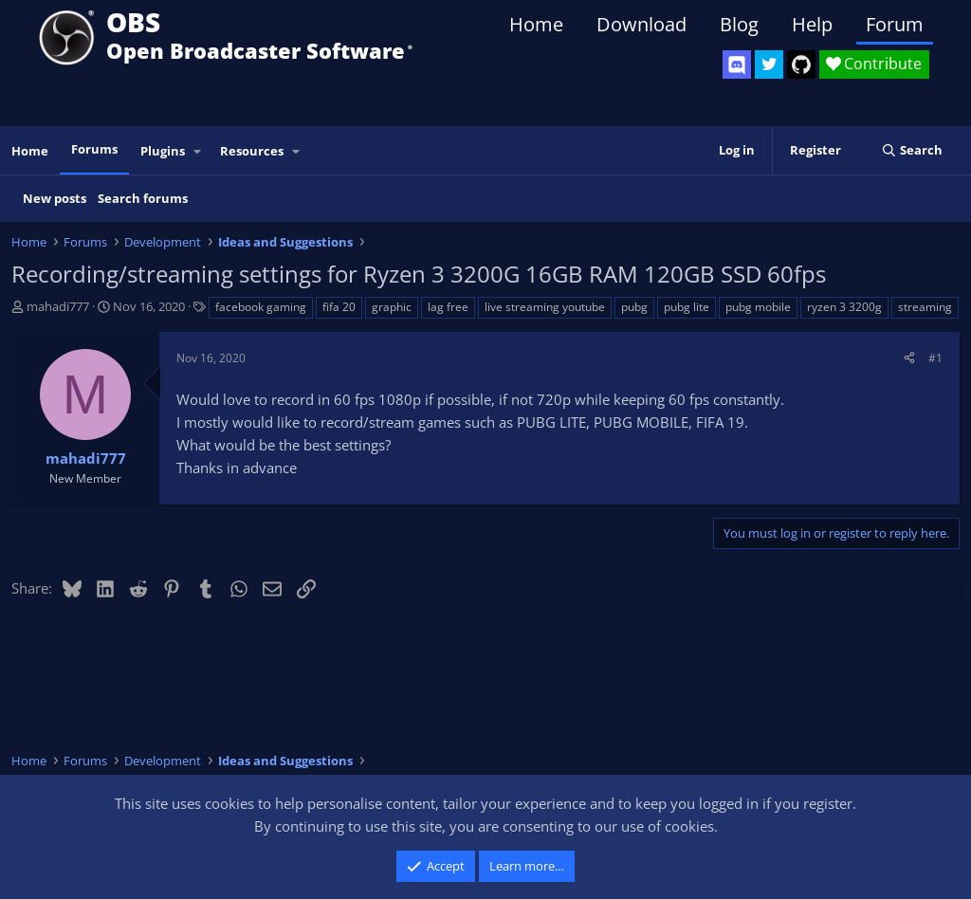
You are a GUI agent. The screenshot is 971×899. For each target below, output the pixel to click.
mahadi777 (58, 306)
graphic (392, 307)
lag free (448, 307)
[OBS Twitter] (769, 64)
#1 (935, 358)
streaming (925, 307)
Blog (739, 24)
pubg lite (686, 307)
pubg (634, 307)
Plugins (162, 150)
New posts (54, 198)
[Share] (909, 358)
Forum (895, 24)
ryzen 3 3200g (844, 307)
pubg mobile (758, 307)
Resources (252, 150)
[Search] (912, 150)
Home (536, 24)
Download (641, 24)
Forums (94, 148)
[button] (198, 151)
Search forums (143, 198)
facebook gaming (260, 307)
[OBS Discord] (737, 64)
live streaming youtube (545, 307)
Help (812, 24)
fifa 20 (339, 307)
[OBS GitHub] (801, 64)
